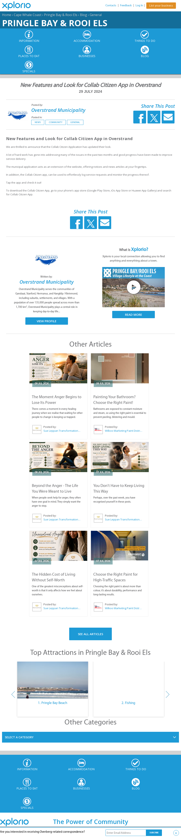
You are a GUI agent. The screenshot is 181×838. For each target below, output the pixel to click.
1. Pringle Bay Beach (52, 703)
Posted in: (36, 117)
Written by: (46, 276)
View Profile (46, 321)
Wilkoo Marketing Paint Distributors (123, 431)
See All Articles (90, 634)
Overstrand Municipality (58, 110)
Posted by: (37, 104)
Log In (139, 5)
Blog (83, 15)
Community (55, 122)
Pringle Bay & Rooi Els (60, 15)
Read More (133, 314)
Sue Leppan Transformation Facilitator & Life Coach (62, 431)
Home (6, 15)
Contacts (111, 5)
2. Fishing (128, 703)
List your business (161, 5)
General (96, 15)
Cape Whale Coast (27, 15)
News (38, 122)
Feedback (126, 5)
